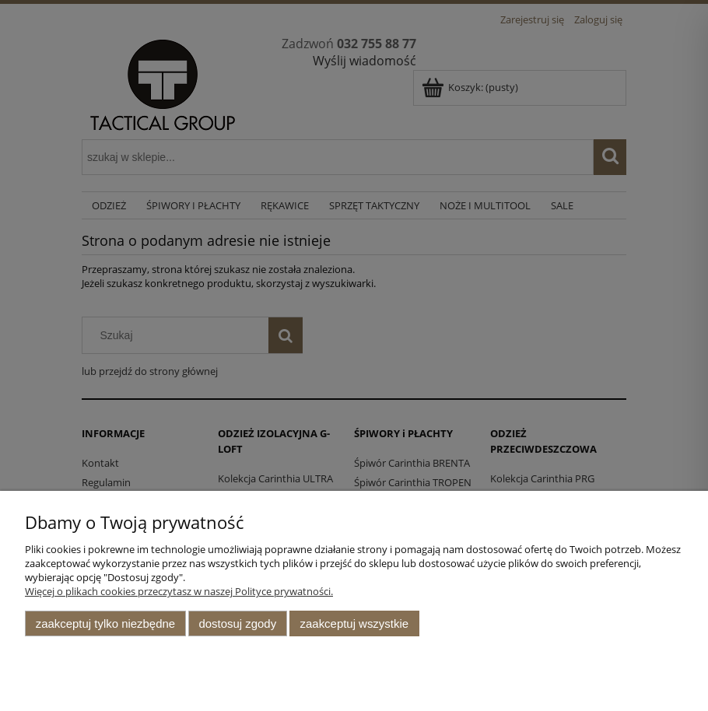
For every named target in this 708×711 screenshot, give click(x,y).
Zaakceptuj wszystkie (354, 623)
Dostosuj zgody (237, 623)
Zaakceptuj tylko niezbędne (105, 623)
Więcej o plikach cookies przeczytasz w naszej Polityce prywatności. (179, 591)
